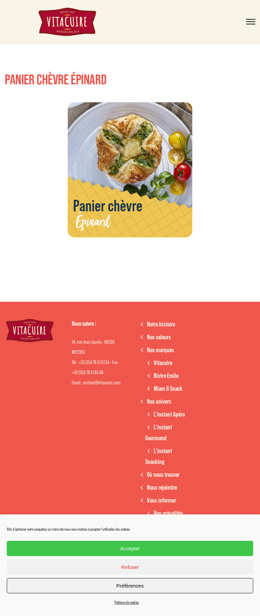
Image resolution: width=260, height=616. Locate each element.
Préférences (130, 586)
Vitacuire (163, 363)
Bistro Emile (166, 376)
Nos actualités (168, 513)
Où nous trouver (163, 474)
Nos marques (160, 350)
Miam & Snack (168, 388)
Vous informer (161, 500)
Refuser (130, 567)
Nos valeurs (159, 337)
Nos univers (159, 401)
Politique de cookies (126, 602)
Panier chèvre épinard (55, 80)
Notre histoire (161, 324)
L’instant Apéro (169, 414)
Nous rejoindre (162, 487)
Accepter (130, 548)
